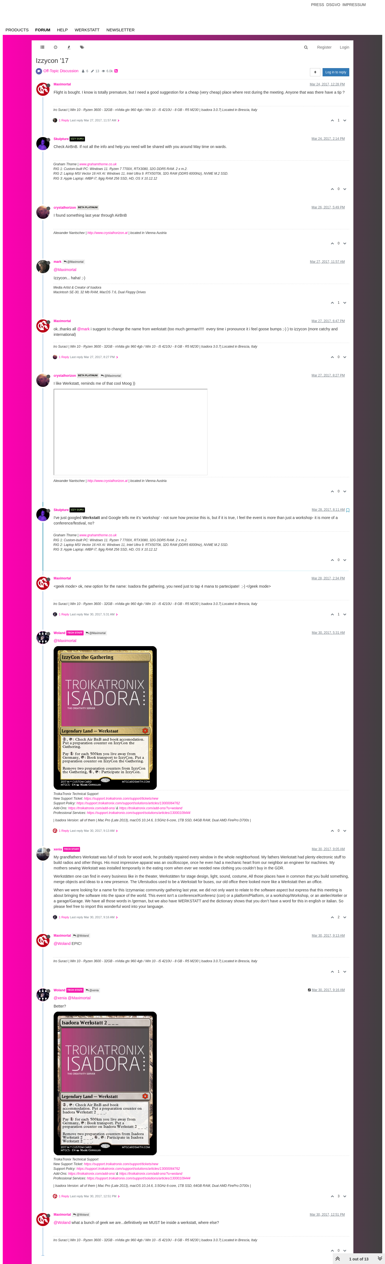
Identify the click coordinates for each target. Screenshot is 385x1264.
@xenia (92, 990)
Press (317, 4)
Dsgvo (333, 4)
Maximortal (62, 84)
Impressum (354, 4)
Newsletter (120, 29)
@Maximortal (74, 261)
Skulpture (61, 139)
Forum (42, 29)
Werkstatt (87, 29)
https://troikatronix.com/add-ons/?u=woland (150, 808)
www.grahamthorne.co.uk (98, 164)
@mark (83, 329)
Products (17, 29)
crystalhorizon (65, 208)
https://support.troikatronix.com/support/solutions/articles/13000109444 (138, 813)
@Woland (81, 935)
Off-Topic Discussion (60, 71)
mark (57, 262)
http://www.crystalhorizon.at (107, 233)
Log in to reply (336, 72)
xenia (58, 849)
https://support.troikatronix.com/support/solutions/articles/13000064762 (128, 803)
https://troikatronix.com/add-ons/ (91, 808)
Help (62, 29)
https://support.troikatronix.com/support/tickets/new (121, 798)
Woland (59, 633)
